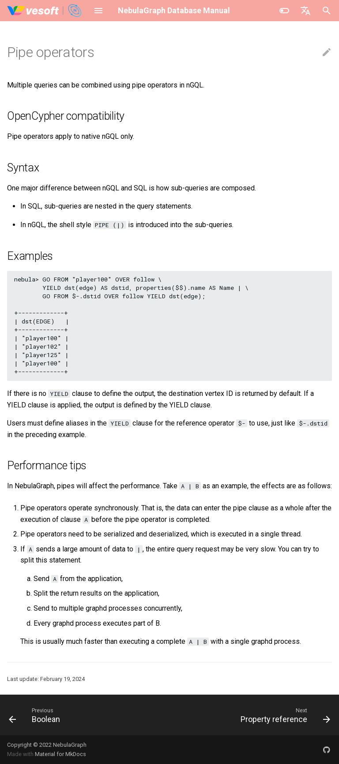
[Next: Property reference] (283, 715)
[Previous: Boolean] (36, 715)
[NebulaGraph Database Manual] (45, 10)
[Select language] (305, 10)
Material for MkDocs (60, 754)
